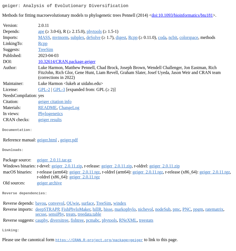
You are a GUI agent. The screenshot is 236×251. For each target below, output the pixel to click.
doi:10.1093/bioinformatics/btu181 (182, 16)
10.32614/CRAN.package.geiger (66, 62)
